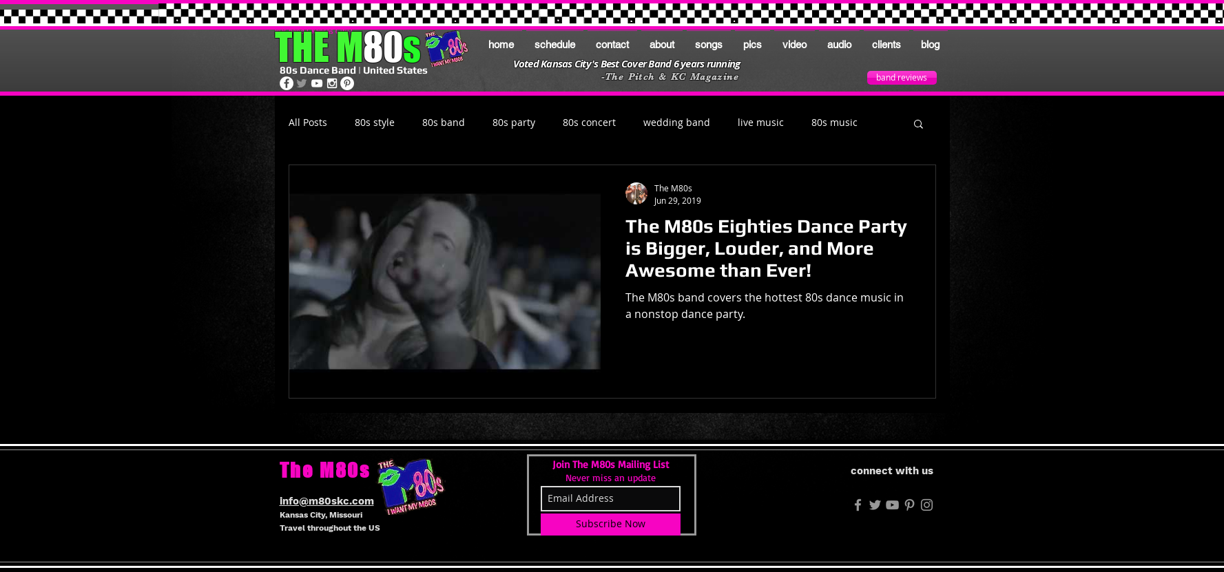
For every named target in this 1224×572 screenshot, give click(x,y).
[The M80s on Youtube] (317, 83)
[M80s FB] (858, 505)
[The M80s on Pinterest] (347, 83)
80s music (834, 122)
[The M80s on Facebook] (286, 83)
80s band (443, 122)
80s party (513, 122)
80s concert (589, 122)
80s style (375, 122)
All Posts (308, 122)
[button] (918, 125)
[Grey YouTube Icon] (892, 505)
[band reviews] (902, 78)
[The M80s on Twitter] (302, 83)
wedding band (676, 122)
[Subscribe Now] (611, 524)
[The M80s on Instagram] (332, 83)
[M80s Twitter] (875, 505)
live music (761, 122)
